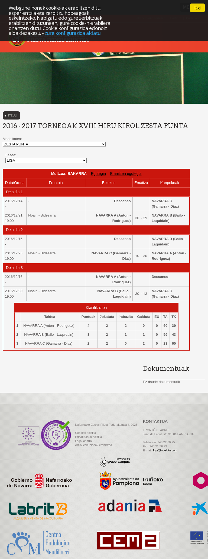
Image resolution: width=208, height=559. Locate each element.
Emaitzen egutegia (126, 173)
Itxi (197, 8)
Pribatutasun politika (88, 436)
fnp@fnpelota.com (165, 450)
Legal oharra (83, 440)
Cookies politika (85, 432)
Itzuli (12, 115)
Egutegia (98, 173)
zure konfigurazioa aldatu (72, 32)
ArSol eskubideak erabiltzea (93, 445)
